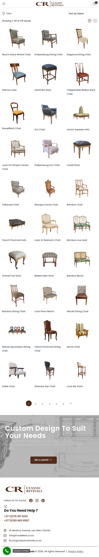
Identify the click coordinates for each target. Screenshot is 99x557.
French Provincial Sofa (14, 240)
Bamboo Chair (75, 204)
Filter (7, 13)
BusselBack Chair (11, 128)
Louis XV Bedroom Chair (48, 240)
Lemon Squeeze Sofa (78, 129)
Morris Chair (73, 346)
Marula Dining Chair (77, 311)
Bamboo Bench (75, 275)
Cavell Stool (73, 165)
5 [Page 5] (56, 403)
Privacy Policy (76, 551)
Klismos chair (9, 90)
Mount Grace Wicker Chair (16, 54)
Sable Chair (8, 386)
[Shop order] (83, 14)
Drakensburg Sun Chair (47, 165)
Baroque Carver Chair (46, 204)
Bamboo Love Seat (77, 240)
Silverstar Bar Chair (45, 386)
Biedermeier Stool (44, 275)
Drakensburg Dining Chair (49, 54)
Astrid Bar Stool (43, 90)
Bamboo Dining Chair (14, 311)
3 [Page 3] (42, 403)
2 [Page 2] (35, 403)
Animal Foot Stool (11, 275)
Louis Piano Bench (44, 311)
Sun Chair (40, 129)
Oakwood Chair (10, 204)
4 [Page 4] (49, 403)
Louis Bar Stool (75, 386)
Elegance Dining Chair (79, 54)
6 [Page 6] (63, 403)
